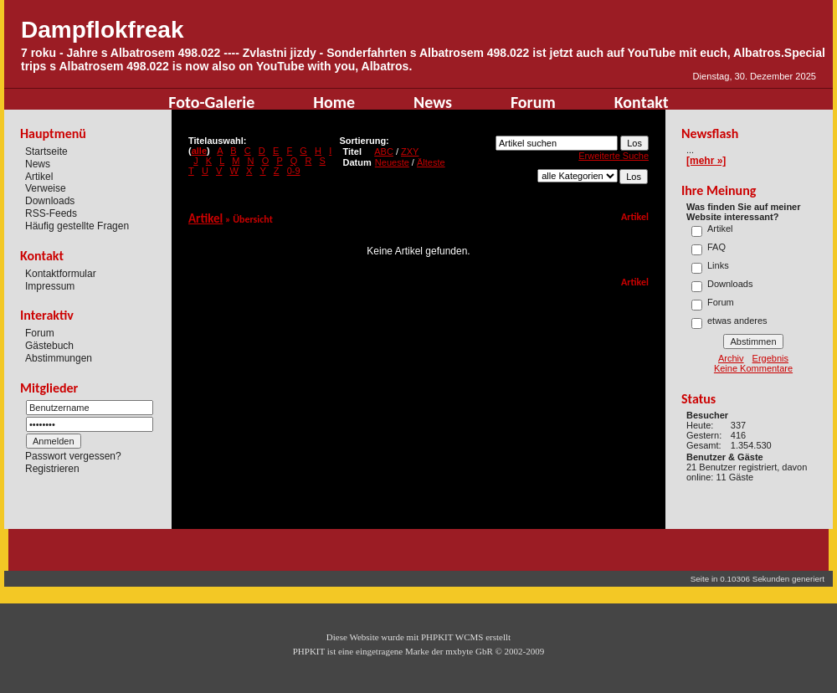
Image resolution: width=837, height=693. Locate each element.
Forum (533, 102)
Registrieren (52, 469)
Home (334, 102)
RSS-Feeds (51, 213)
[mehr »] (706, 161)
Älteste (431, 162)
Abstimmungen (58, 358)
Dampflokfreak (102, 30)
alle (199, 151)
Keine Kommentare (753, 368)
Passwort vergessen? (73, 456)
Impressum (49, 285)
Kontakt (641, 102)
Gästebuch (49, 346)
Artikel (39, 176)
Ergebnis (770, 358)
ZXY (409, 151)
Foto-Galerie (211, 102)
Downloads (49, 201)
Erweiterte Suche (613, 156)
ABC (383, 151)
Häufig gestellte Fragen (77, 226)
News (432, 102)
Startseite (46, 151)
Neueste (392, 162)
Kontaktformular (60, 274)
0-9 (293, 171)
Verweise (45, 188)
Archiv (731, 358)
